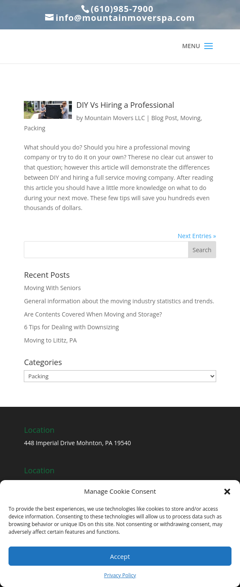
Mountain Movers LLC (114, 118)
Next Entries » (197, 236)
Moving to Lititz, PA (50, 340)
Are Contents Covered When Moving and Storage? (93, 314)
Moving (190, 118)
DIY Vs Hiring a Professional (125, 105)
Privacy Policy (120, 575)
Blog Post (164, 118)
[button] (227, 491)
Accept (120, 556)
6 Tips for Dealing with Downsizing (71, 327)
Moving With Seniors (52, 288)
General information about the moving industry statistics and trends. (119, 301)
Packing (34, 128)
